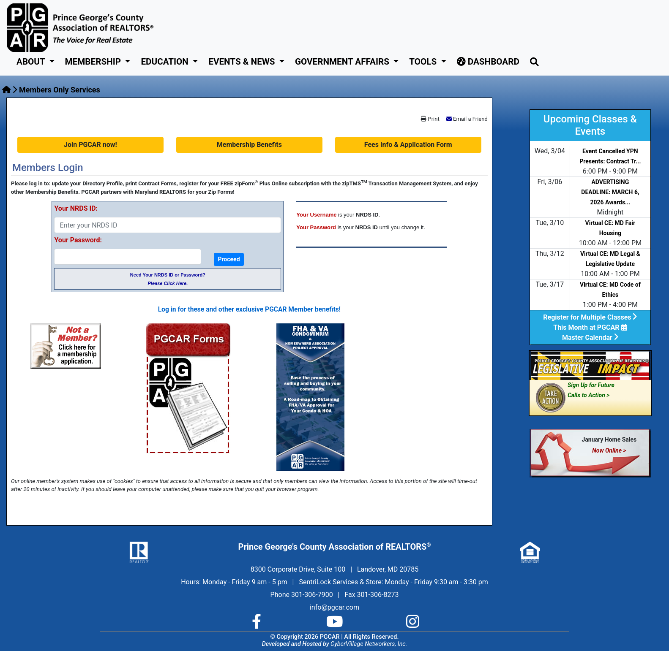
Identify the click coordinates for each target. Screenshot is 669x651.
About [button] (31, 62)
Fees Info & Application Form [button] (408, 145)
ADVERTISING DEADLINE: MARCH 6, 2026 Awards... (610, 192)
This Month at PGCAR (590, 327)
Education (166, 62)
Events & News (242, 62)
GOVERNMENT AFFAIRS (343, 62)
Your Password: (77, 240)
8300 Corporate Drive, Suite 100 (298, 569)
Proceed (229, 259)
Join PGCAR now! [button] (90, 145)
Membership (94, 62)
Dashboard (488, 62)
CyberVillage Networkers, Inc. (368, 644)
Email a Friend (470, 119)
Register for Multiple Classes (590, 317)
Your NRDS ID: (76, 208)
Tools (424, 62)
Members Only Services (59, 89)
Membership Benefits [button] (249, 145)
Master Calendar (590, 338)
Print (430, 119)
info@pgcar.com (334, 607)
